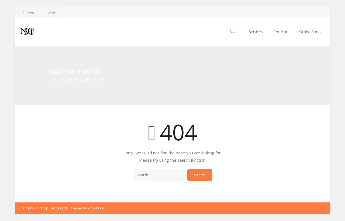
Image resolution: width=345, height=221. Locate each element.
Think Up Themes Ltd (51, 208)
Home (53, 79)
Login (51, 12)
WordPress (96, 208)
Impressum (31, 12)
